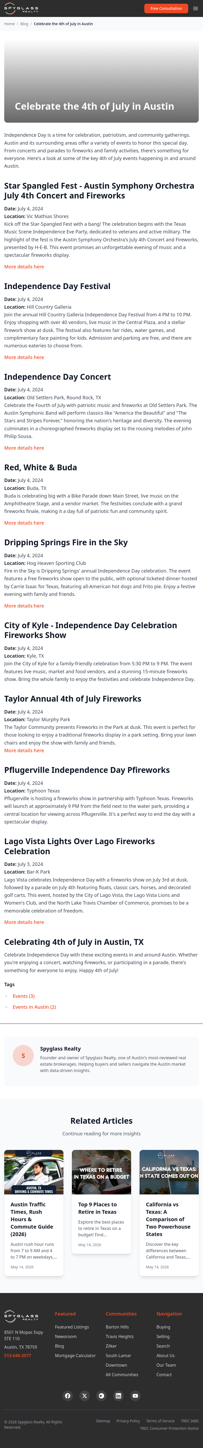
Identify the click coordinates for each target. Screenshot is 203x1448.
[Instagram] (101, 1396)
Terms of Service (160, 1420)
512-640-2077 (17, 1355)
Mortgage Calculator (75, 1355)
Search (163, 1346)
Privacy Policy (128, 1420)
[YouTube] (135, 1396)
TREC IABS (190, 1420)
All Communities (122, 1375)
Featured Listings (72, 1327)
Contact (164, 1375)
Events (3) (24, 996)
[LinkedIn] (118, 1396)
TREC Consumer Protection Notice (169, 1428)
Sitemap (103, 1420)
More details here (24, 266)
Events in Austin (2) (34, 1007)
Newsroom (66, 1336)
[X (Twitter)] (84, 1396)
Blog (24, 23)
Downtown (116, 1365)
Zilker (111, 1346)
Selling (163, 1336)
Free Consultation (166, 8)
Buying (163, 1327)
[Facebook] (67, 1396)
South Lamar (118, 1355)
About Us (165, 1355)
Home (9, 23)
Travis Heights (120, 1336)
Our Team (166, 1365)
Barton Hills (117, 1327)
